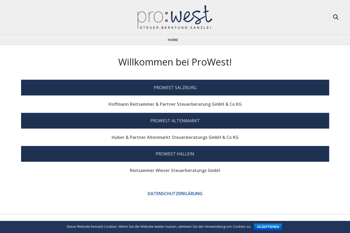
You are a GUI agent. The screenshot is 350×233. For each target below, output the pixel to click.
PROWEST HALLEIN (175, 154)
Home (173, 39)
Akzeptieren (268, 227)
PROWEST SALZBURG (175, 87)
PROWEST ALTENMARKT (175, 121)
